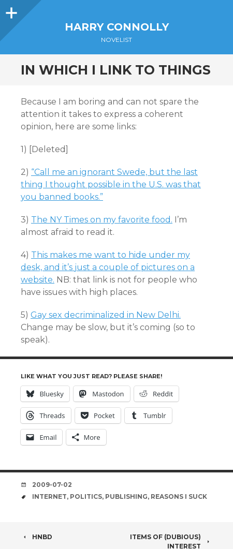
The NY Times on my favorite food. (101, 220)
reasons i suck (179, 496)
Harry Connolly (117, 27)
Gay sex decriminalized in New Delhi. (106, 315)
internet (49, 496)
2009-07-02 (52, 484)
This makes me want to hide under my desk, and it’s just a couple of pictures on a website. (108, 267)
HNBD (36, 537)
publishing (126, 496)
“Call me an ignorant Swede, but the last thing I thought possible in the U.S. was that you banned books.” (111, 184)
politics (86, 496)
